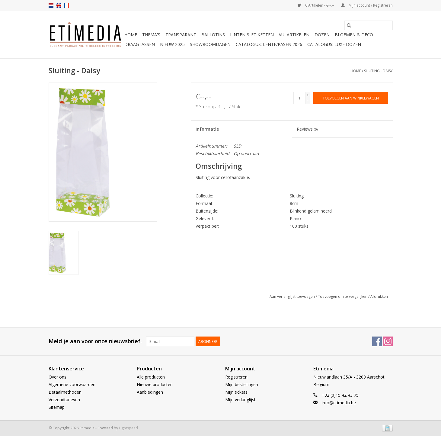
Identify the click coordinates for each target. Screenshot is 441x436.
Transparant (180, 34)
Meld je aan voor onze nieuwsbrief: (95, 341)
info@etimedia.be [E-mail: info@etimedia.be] (339, 402)
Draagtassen (139, 44)
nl (51, 5)
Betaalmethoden (65, 392)
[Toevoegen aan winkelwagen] (350, 98)
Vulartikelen (294, 34)
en (58, 5)
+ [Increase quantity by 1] (308, 95)
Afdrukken (379, 296)
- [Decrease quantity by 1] (307, 100)
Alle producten (151, 377)
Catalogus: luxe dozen (334, 44)
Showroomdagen (210, 44)
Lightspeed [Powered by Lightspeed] (128, 428)
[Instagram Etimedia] (388, 341)
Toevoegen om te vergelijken (343, 296)
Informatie (207, 129)
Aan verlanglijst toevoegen (293, 296)
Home (130, 34)
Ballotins (213, 34)
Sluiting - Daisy (378, 70)
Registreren (236, 377)
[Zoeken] (368, 25)
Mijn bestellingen (241, 384)
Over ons (57, 377)
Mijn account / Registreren (367, 5)
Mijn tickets (236, 392)
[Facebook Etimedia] (377, 341)
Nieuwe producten (155, 384)
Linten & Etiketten (252, 34)
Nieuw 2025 (172, 44)
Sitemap (57, 407)
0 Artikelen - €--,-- (316, 5)
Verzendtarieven (64, 399)
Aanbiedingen (150, 392)
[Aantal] (299, 98)
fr (66, 5)
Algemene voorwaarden (72, 384)
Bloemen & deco (354, 34)
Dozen (322, 34)
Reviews (307, 129)
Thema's (151, 34)
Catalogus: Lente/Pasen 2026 (269, 44)
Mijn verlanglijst (240, 399)
